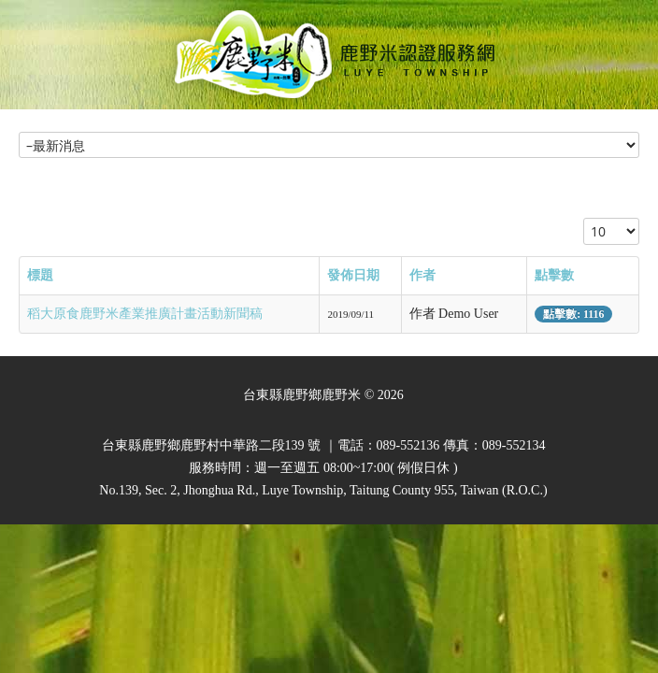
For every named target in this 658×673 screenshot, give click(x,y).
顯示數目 (583, 218)
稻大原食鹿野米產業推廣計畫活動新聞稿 (145, 314)
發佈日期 (353, 275)
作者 (422, 275)
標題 (40, 275)
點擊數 (554, 275)
